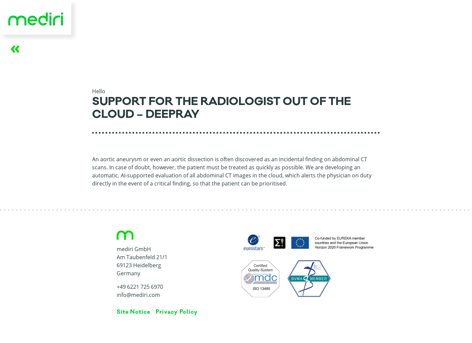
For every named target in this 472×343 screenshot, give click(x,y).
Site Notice (134, 312)
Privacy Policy (176, 312)
